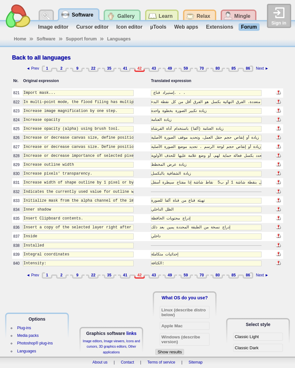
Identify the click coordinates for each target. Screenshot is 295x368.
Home (20, 38)
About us (99, 362)
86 (248, 68)
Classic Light (247, 336)
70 (202, 68)
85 (234, 68)
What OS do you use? (185, 297)
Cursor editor (92, 27)
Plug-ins (24, 328)
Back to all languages (41, 57)
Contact (127, 362)
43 (154, 68)
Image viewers (114, 341)
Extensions (219, 27)
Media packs (28, 335)
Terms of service (161, 362)
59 (186, 68)
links (131, 333)
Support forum (81, 38)
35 (109, 68)
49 (170, 68)
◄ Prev (32, 68)
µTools (158, 27)
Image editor (53, 27)
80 (218, 68)
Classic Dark (247, 347)
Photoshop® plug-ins (35, 343)
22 (93, 68)
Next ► (262, 68)
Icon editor (129, 27)
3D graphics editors (112, 346)
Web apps (186, 27)
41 (125, 68)
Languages (119, 38)
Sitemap (195, 362)
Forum (249, 27)
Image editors (92, 341)
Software (46, 38)
